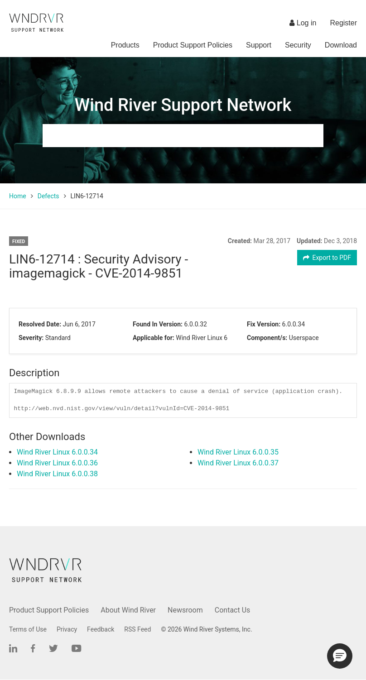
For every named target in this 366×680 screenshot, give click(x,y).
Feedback (100, 629)
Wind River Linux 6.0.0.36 (57, 463)
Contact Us (232, 610)
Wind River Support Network (183, 105)
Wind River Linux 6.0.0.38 (57, 473)
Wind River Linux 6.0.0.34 (57, 452)
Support (258, 45)
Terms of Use (28, 629)
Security (298, 45)
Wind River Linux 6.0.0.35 (238, 452)
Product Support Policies (192, 45)
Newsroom (185, 610)
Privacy (67, 629)
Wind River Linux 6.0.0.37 (238, 463)
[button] (339, 656)
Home (17, 196)
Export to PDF (327, 257)
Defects (48, 196)
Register (343, 23)
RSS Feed (137, 629)
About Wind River (128, 610)
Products (125, 45)
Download (341, 45)
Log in (302, 23)
